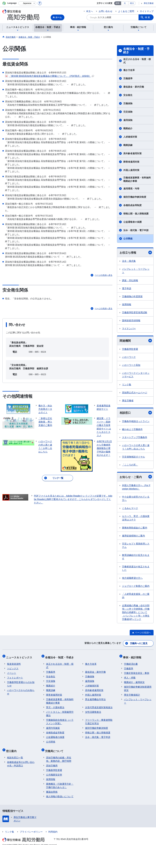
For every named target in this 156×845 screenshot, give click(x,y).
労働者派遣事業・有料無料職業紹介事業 (137, 179)
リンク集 (126, 385)
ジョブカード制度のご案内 (135, 587)
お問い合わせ (105, 11)
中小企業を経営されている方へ (135, 499)
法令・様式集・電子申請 (135, 230)
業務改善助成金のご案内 (134, 528)
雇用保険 (127, 120)
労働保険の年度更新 (132, 296)
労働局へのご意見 (139, 643)
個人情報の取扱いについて (60, 792)
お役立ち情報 (136, 252)
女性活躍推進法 (93, 710)
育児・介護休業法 (55, 705)
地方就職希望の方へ (132, 578)
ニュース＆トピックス (20, 656)
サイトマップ (147, 11)
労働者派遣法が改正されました (135, 569)
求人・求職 (129, 675)
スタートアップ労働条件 (134, 437)
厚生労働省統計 (132, 692)
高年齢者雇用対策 (132, 153)
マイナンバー (129, 328)
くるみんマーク (130, 509)
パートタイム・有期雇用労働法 (60, 712)
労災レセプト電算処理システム (135, 546)
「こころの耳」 (130, 465)
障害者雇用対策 (131, 161)
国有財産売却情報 (131, 320)
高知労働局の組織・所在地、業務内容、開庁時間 (58, 755)
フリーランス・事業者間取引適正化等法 (99, 720)
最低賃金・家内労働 (133, 86)
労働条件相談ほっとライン (135, 421)
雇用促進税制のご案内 (133, 536)
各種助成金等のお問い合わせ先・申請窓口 (20, 760)
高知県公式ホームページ (134, 393)
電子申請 (126, 288)
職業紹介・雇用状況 (134, 680)
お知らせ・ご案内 (136, 477)
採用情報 (126, 304)
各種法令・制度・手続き (136, 50)
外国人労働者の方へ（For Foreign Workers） (136, 488)
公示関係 (127, 238)
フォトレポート (15, 675)
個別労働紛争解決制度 (134, 197)
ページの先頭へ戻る (103, 275)
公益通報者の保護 (132, 222)
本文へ (89, 11)
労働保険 (127, 103)
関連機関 (136, 341)
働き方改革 (129, 70)
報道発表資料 (14, 662)
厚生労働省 (149, 3)
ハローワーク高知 (131, 365)
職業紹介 (127, 128)
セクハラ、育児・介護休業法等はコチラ (135, 519)
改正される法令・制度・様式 (137, 61)
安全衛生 (127, 95)
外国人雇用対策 (131, 170)
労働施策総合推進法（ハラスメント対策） (60, 720)
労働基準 (127, 78)
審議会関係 (51, 787)
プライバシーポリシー (31, 827)
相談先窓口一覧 (15, 753)
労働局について (55, 747)
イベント (11, 671)
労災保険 (127, 111)
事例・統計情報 (133, 656)
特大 (132, 3)
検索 (147, 17)
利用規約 (52, 827)
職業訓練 (127, 145)
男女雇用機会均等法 (95, 697)
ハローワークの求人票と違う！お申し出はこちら (135, 447)
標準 (118, 3)
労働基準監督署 (130, 349)
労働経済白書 (131, 662)
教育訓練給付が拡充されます (135, 558)
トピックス (12, 666)
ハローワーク (129, 357)
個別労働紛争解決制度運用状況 (137, 686)
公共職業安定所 (54, 770)
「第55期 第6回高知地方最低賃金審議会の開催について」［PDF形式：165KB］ (49, 76)
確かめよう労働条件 (132, 429)
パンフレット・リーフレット (135, 271)
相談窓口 (136, 413)
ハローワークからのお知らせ (20, 690)
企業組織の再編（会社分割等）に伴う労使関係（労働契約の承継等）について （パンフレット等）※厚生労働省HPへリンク (135, 613)
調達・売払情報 (130, 280)
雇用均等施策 (53, 726)
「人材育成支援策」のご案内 (135, 597)
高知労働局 (51, 761)
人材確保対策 (130, 136)
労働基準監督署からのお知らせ (20, 682)
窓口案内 (12, 747)
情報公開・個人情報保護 (135, 213)
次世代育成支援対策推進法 (99, 705)
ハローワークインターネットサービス (135, 375)
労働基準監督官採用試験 (134, 312)
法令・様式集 (129, 261)
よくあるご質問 (126, 11)
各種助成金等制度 (132, 205)
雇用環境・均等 (131, 188)
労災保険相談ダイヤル (133, 457)
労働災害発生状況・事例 (136, 671)
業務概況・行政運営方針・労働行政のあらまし (60, 781)
